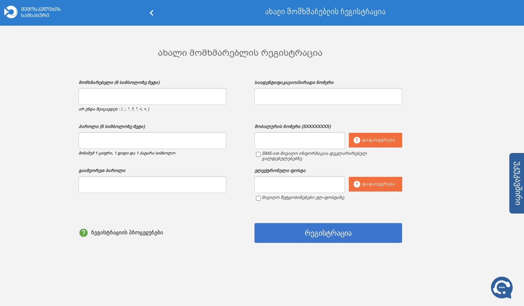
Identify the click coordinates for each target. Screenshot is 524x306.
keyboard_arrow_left (152, 13)
